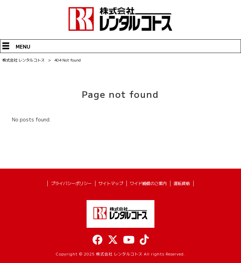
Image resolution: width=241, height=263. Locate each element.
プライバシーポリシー (71, 183)
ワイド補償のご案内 (148, 183)
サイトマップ (111, 183)
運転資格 (182, 183)
